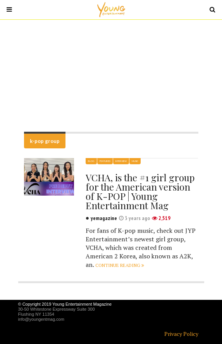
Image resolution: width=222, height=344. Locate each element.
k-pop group (45, 141)
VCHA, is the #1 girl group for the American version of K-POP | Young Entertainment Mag (140, 191)
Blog (91, 161)
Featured (105, 161)
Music (135, 161)
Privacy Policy (181, 333)
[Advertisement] (111, 75)
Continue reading (119, 265)
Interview (121, 161)
